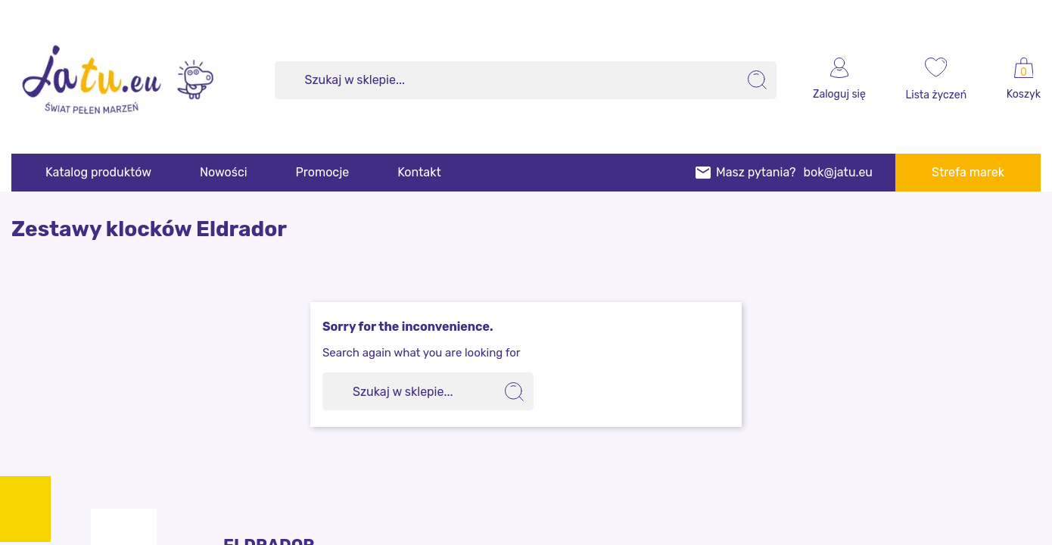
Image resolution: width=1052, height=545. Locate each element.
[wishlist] (936, 80)
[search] (758, 80)
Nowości (223, 172)
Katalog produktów (98, 172)
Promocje (323, 172)
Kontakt (419, 172)
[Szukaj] (526, 80)
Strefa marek (968, 172)
